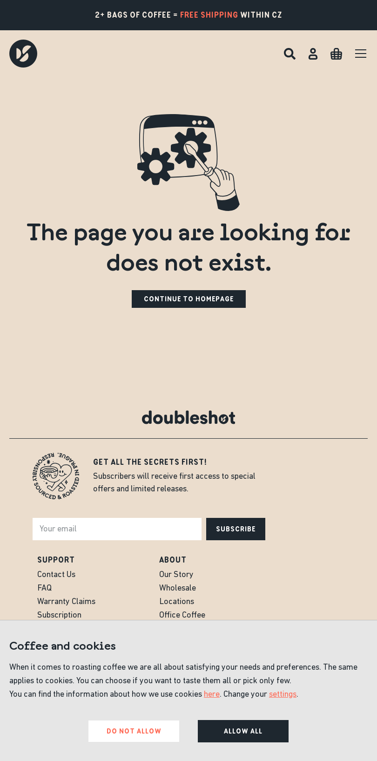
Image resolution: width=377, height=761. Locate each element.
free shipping (209, 15)
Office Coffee (182, 615)
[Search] (290, 54)
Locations (176, 602)
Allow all (243, 731)
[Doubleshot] (23, 54)
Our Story (176, 575)
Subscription (59, 615)
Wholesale (177, 588)
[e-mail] (117, 529)
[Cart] (336, 54)
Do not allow (134, 731)
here (212, 694)
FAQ (44, 588)
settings (282, 694)
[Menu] (361, 54)
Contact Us (56, 575)
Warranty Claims (66, 602)
